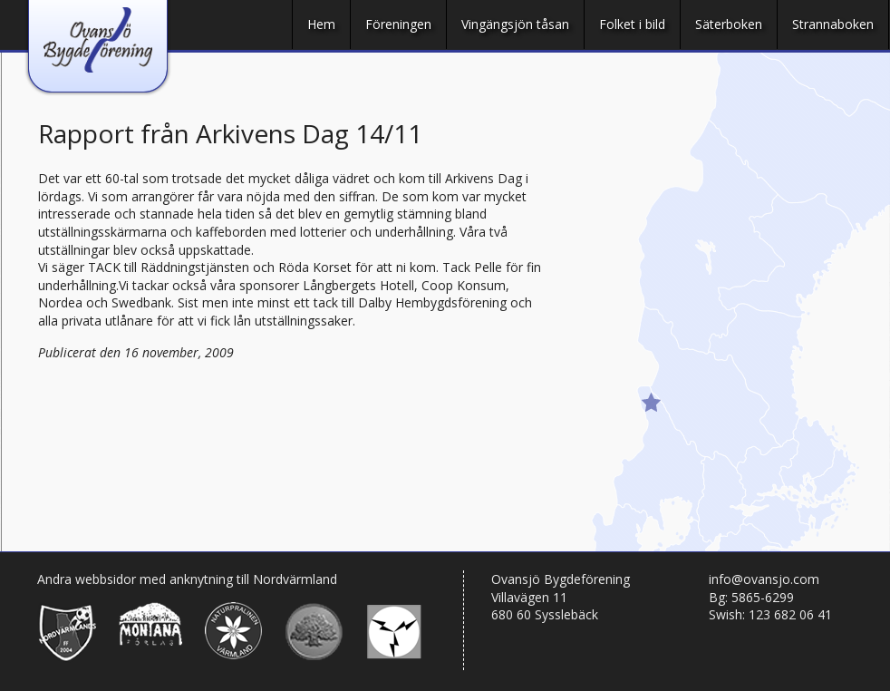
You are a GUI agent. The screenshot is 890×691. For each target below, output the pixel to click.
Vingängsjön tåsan (515, 24)
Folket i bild (632, 24)
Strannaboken (833, 24)
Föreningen (398, 24)
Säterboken (728, 24)
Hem (321, 24)
